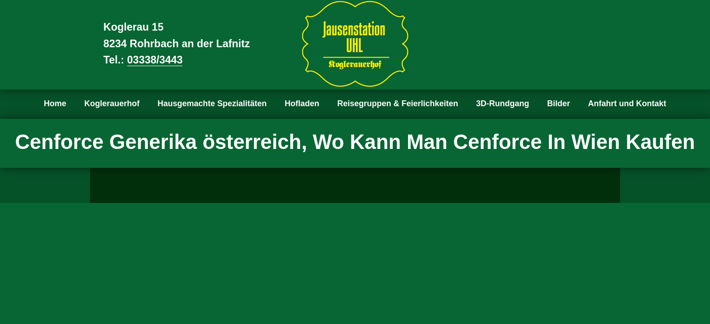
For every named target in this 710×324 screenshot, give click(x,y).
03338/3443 (155, 60)
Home (55, 103)
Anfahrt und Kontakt (627, 103)
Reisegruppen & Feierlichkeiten (397, 103)
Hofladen (302, 103)
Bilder (558, 103)
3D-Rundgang (502, 103)
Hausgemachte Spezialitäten (211, 103)
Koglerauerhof (111, 103)
